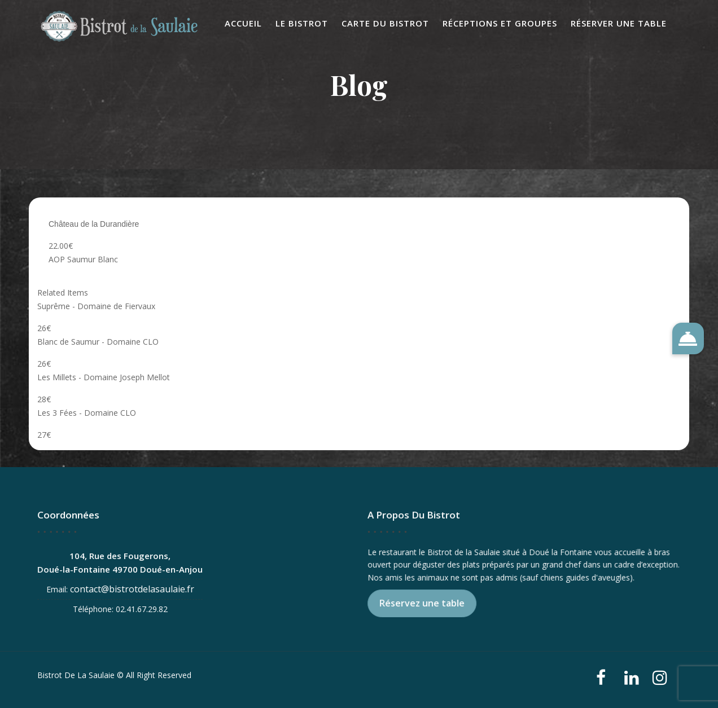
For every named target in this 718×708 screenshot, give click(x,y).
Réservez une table (423, 603)
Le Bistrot (301, 23)
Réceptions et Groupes (500, 23)
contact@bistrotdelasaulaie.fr (132, 588)
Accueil (243, 23)
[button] (688, 338)
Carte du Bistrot (385, 23)
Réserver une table (619, 23)
